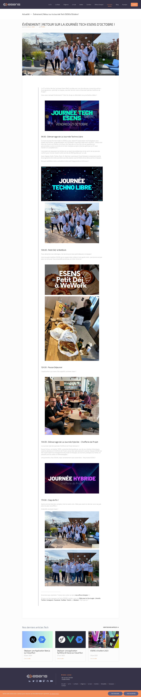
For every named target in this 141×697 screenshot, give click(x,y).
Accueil (63, 684)
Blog (117, 4)
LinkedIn (97, 598)
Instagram (49, 600)
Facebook (57, 600)
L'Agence (66, 4)
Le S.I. (50, 4)
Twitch (69, 600)
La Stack (57, 4)
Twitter (43, 600)
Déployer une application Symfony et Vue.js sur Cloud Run (70, 652)
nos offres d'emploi (81, 595)
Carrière (89, 4)
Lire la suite (27, 658)
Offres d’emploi (99, 4)
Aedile (81, 4)
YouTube (63, 600)
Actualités (109, 4)
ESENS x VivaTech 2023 (99, 651)
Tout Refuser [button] (115, 693)
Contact (134, 4)
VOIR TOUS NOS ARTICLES (111, 627)
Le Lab (74, 4)
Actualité (26, 14)
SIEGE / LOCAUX (66, 675)
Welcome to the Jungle (86, 598)
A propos (124, 4)
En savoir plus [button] (54, 693)
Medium (76, 600)
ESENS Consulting (11, 4)
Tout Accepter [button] (131, 693)
